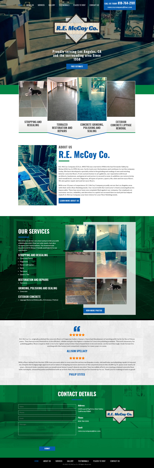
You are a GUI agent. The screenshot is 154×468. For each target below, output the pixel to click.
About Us (30, 5)
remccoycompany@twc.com (120, 7)
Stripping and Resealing (33, 123)
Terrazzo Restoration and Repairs (62, 127)
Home (20, 5)
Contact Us (94, 5)
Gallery (52, 5)
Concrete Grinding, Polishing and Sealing (92, 127)
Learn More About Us (69, 200)
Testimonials (64, 5)
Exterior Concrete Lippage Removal (121, 125)
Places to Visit (79, 5)
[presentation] (47, 441)
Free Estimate (77, 66)
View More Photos (94, 310)
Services (41, 5)
